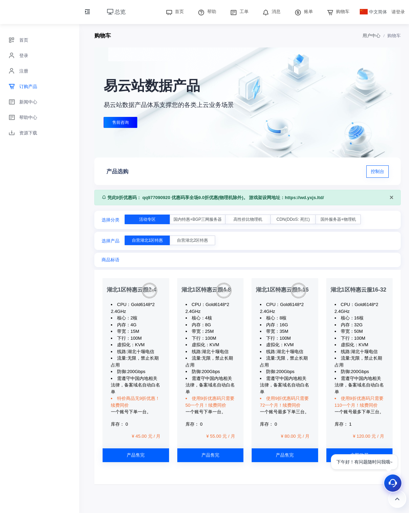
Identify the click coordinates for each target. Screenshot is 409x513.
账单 (303, 11)
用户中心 (371, 35)
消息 (271, 11)
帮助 (206, 11)
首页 (174, 11)
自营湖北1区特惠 (147, 240)
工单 (239, 11)
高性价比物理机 (247, 219)
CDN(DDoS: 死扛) (293, 219)
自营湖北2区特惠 (192, 240)
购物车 (337, 11)
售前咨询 (120, 122)
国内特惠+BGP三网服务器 (198, 219)
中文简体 (373, 11)
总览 (116, 12)
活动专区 (147, 219)
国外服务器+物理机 (338, 219)
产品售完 (136, 455)
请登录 (398, 11)
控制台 (377, 171)
